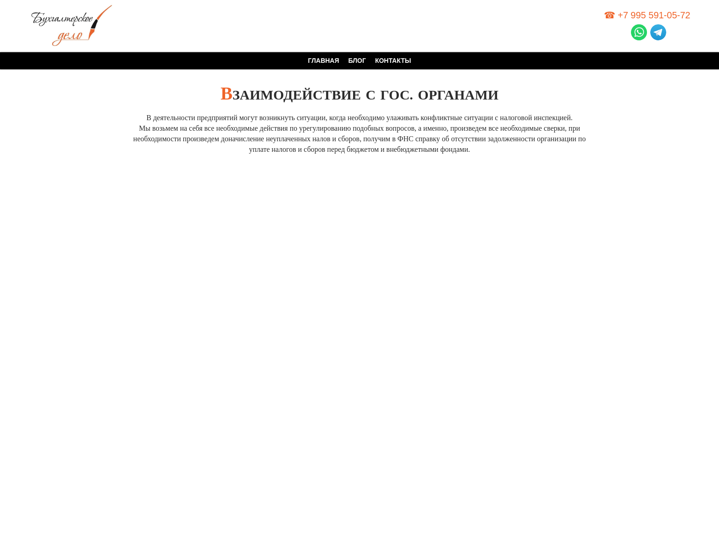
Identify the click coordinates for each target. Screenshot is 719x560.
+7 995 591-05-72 (654, 15)
